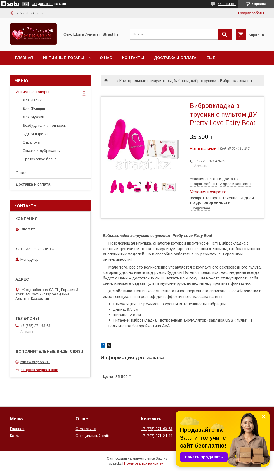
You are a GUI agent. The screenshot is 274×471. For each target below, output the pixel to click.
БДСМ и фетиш (36, 134)
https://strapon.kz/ (35, 362)
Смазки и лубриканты (41, 151)
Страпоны (31, 142)
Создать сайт (42, 4)
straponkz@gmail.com (39, 370)
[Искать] (225, 34)
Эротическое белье (39, 159)
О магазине (85, 429)
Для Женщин (34, 108)
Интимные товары (63, 58)
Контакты (133, 58)
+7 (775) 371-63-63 (156, 429)
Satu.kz (161, 458)
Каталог (17, 436)
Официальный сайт (92, 436)
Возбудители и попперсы (45, 125)
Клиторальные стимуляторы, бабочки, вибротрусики (167, 80)
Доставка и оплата (175, 58)
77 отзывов (227, 4)
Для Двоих (32, 100)
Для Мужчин (33, 117)
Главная (24, 58)
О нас (106, 58)
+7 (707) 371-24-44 (156, 436)
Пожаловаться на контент (144, 463)
